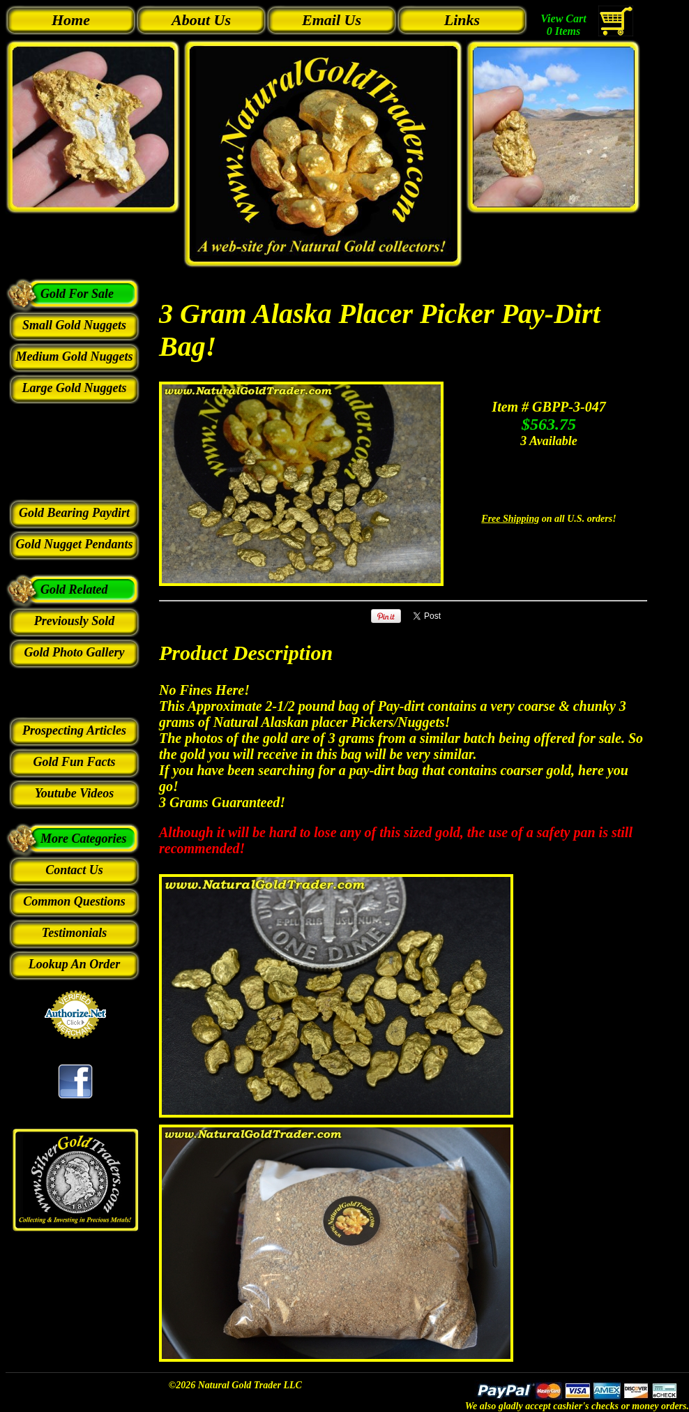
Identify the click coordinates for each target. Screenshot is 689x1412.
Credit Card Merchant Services (75, 1046)
